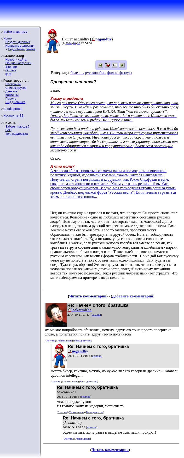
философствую (119, 73)
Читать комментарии (87, 296)
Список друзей (15, 87)
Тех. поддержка (16, 133)
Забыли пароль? (17, 126)
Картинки (11, 95)
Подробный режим (21, 49)
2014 (68, 43)
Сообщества (12, 109)
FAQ (8, 130)
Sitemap (11, 66)
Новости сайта (15, 59)
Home (7, 38)
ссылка (96, 314)
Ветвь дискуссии (82, 340)
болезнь (76, 73)
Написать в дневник (19, 45)
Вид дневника (15, 102)
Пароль (10, 98)
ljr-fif (8, 74)
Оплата (10, 70)
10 (74, 43)
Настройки (13, 84)
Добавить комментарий (132, 296)
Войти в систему (15, 32)
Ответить (50, 340)
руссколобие (95, 73)
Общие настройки (18, 63)
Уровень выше (64, 340)
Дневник (11, 91)
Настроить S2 (13, 115)
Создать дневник (17, 42)
